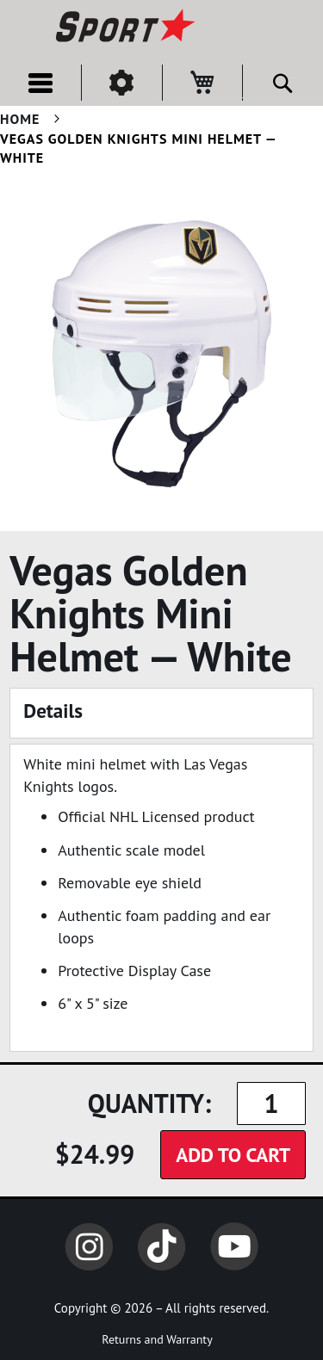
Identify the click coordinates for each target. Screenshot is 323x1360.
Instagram (89, 1246)
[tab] (161, 713)
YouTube (234, 1246)
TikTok (162, 1246)
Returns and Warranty (157, 1339)
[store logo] (124, 27)
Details (53, 710)
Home (20, 118)
